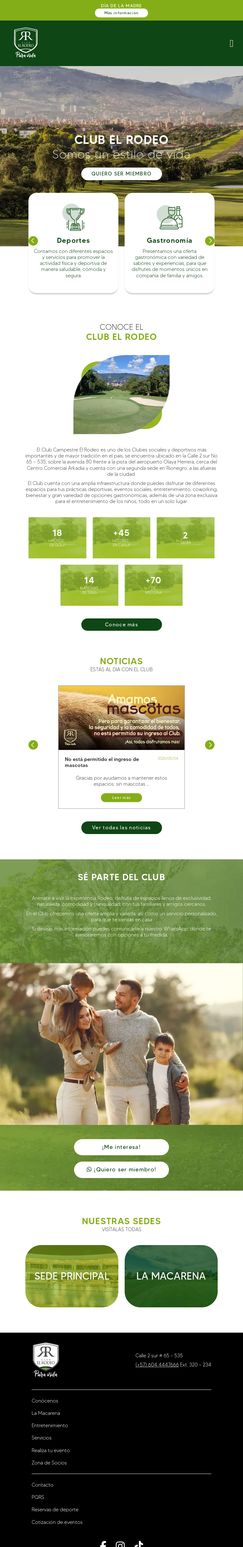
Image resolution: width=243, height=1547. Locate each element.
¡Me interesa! (121, 1147)
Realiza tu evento (51, 1450)
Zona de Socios (49, 1463)
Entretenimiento (50, 1425)
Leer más (121, 797)
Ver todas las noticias (121, 828)
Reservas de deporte (55, 1510)
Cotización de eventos (57, 1522)
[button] (33, 241)
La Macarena (46, 1413)
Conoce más (121, 625)
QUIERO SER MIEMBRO (121, 174)
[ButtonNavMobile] (232, 43)
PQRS (38, 1497)
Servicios (42, 1438)
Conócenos (45, 1401)
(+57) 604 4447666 (157, 1365)
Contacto (42, 1485)
